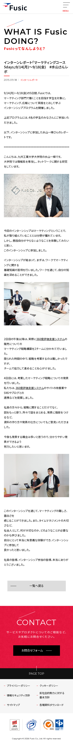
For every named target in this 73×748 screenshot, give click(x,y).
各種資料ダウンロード (52, 705)
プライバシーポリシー (18, 685)
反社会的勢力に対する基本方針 (52, 695)
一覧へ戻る (36, 586)
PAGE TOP (36, 673)
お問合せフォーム (32, 650)
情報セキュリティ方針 (18, 695)
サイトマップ (13, 705)
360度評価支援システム (50, 339)
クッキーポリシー (49, 685)
